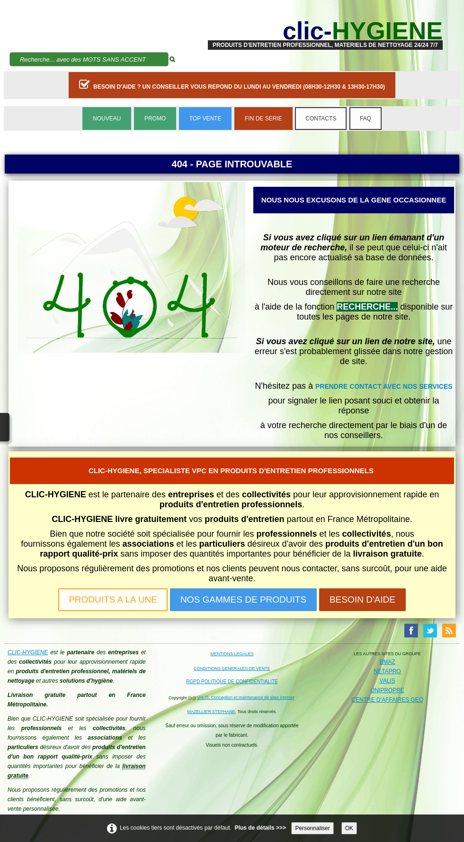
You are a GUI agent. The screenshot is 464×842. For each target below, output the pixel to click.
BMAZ (387, 662)
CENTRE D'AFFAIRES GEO (387, 699)
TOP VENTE (205, 118)
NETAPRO (387, 671)
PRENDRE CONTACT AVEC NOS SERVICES (384, 386)
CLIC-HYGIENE (28, 652)
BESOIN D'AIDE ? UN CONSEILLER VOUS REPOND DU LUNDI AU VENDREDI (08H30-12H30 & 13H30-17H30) (232, 84)
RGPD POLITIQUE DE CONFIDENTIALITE (231, 681)
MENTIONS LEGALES (231, 653)
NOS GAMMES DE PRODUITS (243, 599)
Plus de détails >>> (260, 827)
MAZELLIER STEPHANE (211, 711)
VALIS (387, 680)
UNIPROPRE (387, 690)
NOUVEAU (107, 118)
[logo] (325, 31)
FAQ (365, 118)
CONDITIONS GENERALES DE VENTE (232, 668)
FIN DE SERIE (263, 118)
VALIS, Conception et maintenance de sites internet (245, 697)
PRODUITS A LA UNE (113, 599)
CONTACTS (320, 118)
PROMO (155, 118)
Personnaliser (312, 828)
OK (349, 828)
